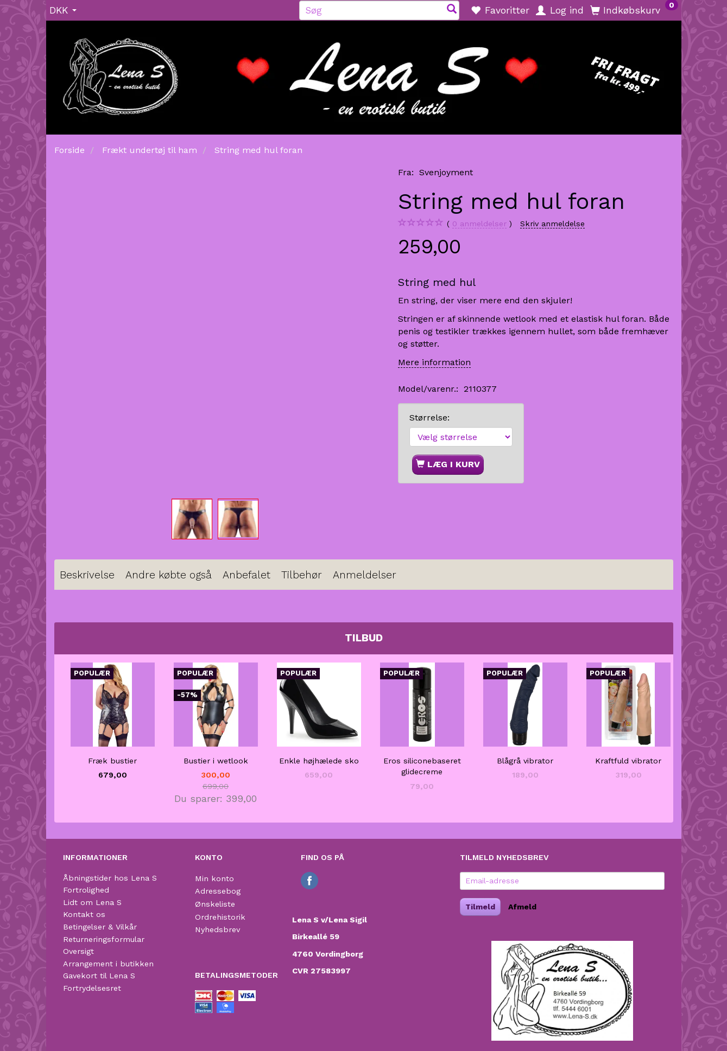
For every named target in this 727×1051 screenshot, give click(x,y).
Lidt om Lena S (92, 902)
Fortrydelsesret (92, 988)
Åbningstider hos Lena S (110, 878)
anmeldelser (479, 223)
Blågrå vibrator (525, 760)
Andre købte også (168, 575)
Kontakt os (84, 914)
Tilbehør (301, 575)
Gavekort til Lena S (99, 975)
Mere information (434, 362)
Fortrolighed (86, 890)
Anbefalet (246, 575)
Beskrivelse (87, 575)
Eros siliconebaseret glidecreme (422, 766)
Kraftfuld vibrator (628, 760)
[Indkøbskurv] (634, 10)
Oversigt (78, 951)
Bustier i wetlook (216, 760)
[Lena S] (363, 74)
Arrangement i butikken (108, 963)
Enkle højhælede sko (319, 760)
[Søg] (452, 10)
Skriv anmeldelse (552, 223)
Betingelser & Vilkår (100, 926)
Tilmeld (480, 906)
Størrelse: (429, 417)
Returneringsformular (103, 939)
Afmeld (522, 906)
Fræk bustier (112, 760)
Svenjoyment (446, 172)
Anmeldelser (364, 575)
